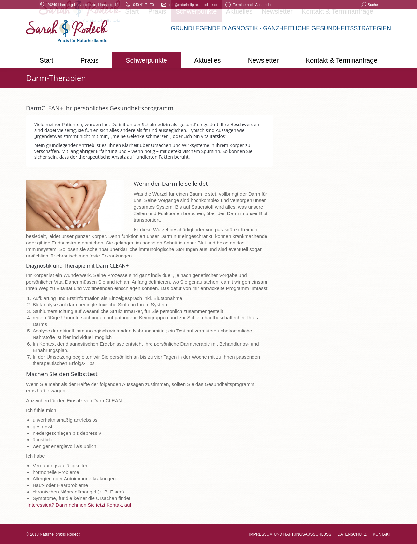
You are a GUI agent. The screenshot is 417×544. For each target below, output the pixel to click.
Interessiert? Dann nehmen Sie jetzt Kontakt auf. (79, 504)
